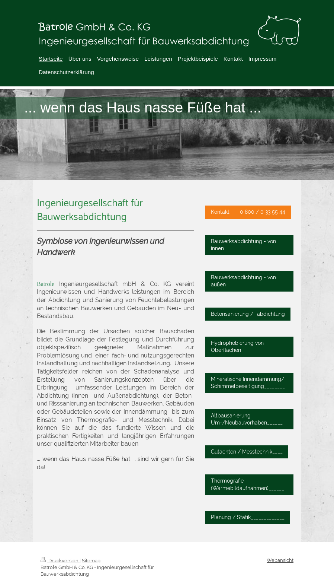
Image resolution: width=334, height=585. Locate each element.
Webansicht (280, 560)
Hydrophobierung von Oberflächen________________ (247, 346)
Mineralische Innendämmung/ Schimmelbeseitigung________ (248, 382)
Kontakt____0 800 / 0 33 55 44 (248, 212)
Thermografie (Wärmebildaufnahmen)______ (247, 484)
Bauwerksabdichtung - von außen (243, 280)
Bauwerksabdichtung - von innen (243, 244)
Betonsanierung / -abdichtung (248, 314)
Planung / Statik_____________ (248, 517)
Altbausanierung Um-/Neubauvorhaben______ (247, 419)
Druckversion (60, 560)
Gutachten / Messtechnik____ (247, 452)
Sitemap (91, 560)
